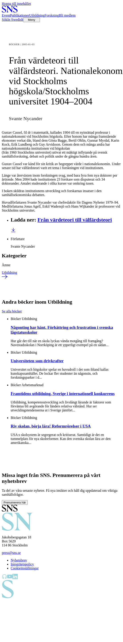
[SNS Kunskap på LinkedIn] (15, 578)
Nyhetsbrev (19, 560)
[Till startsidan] (10, 11)
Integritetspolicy (22, 564)
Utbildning (37, 15)
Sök (4, 19)
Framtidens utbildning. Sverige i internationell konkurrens (63, 393)
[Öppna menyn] (31, 19)
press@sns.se (11, 553)
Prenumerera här (15, 502)
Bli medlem (67, 15)
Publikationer (19, 15)
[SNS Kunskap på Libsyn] (4, 578)
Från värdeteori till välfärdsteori (74, 220)
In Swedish (15, 19)
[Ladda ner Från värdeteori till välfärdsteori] (13, 231)
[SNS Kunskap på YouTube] (9, 578)
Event (6, 15)
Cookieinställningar (25, 568)
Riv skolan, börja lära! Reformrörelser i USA (51, 426)
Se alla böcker (12, 311)
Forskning (52, 15)
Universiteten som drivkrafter (37, 361)
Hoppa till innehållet (16, 4)
